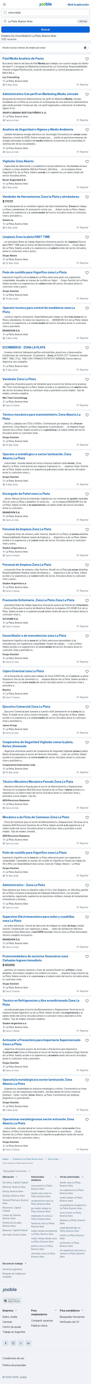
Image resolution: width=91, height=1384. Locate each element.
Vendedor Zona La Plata (19, 379)
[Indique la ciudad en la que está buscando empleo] (45, 21)
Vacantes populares (12, 1269)
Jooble (23, 1377)
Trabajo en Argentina (14, 1331)
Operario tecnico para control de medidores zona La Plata (39, 310)
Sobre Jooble (10, 1316)
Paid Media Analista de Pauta (23, 58)
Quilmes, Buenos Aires (14, 1195)
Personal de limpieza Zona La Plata (27, 529)
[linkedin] (28, 1343)
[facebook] (6, 1343)
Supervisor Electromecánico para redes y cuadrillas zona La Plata (38, 918)
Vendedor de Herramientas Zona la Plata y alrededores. (41, 196)
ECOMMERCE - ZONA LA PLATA (24, 347)
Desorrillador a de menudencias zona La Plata (34, 635)
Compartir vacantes (42, 1320)
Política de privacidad (14, 1365)
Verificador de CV (69, 1321)
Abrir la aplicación (78, 4)
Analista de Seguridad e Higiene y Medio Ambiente (38, 129)
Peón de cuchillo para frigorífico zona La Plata (35, 852)
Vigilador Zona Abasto (18, 161)
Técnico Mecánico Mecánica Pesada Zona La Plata (38, 781)
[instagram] (13, 1343)
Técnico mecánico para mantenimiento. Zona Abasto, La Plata (42, 416)
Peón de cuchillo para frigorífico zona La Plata (35, 272)
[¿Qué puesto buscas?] (45, 12)
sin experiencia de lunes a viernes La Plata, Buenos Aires (73, 1253)
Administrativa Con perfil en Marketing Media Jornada (40, 94)
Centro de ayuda (12, 1326)
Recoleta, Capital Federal (15, 1182)
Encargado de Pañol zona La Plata (26, 493)
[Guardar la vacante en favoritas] (87, 59)
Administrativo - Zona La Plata (24, 885)
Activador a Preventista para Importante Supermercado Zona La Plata (41, 1042)
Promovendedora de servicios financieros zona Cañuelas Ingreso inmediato (35, 958)
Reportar (82, 84)
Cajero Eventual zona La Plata (23, 671)
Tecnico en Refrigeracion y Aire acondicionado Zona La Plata (41, 1002)
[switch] (85, 47)
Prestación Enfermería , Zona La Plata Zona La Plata (38, 600)
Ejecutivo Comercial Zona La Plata (26, 706)
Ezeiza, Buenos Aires (13, 1191)
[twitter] (21, 1343)
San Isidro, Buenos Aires (14, 1234)
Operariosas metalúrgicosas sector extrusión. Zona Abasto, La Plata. (38, 1121)
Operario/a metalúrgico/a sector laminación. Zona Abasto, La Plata (37, 1081)
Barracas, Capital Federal (15, 1230)
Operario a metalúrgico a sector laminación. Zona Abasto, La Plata (37, 456)
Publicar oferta (39, 1325)
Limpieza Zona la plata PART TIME (26, 236)
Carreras (7, 1321)
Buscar (45, 29)
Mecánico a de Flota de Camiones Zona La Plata (36, 817)
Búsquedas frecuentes (17, 1171)
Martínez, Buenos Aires (14, 1187)
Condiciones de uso (13, 1358)
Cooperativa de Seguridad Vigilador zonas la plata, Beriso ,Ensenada (38, 744)
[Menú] (4, 4)
